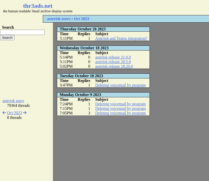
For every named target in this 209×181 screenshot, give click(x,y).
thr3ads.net (38, 6)
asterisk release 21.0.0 (113, 57)
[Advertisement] (26, 69)
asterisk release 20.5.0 (113, 62)
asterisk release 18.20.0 (114, 66)
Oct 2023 (81, 19)
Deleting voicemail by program (120, 85)
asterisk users (59, 19)
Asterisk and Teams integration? (121, 38)
